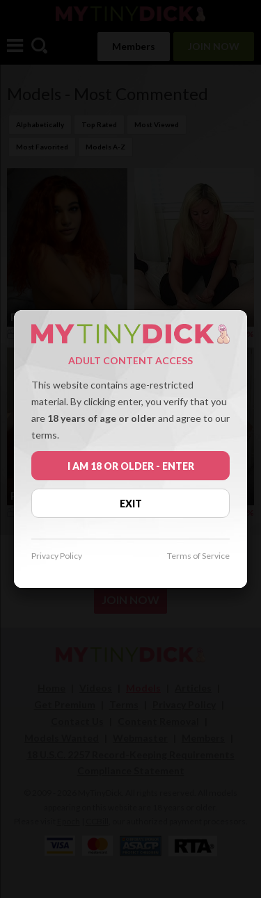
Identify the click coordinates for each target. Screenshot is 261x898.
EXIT (131, 503)
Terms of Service (198, 556)
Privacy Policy (56, 556)
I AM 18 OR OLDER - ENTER (131, 466)
